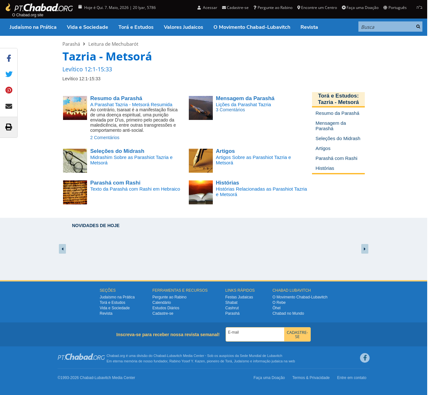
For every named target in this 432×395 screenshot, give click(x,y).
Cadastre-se (235, 7)
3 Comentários (230, 109)
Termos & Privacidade (311, 377)
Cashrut (232, 308)
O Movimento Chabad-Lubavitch (251, 27)
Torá (228, 361)
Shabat (231, 302)
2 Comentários (104, 137)
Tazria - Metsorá (338, 102)
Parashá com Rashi (115, 183)
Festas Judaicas (239, 297)
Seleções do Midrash (117, 151)
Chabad (160, 356)
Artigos (225, 151)
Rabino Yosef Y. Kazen (187, 361)
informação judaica (268, 361)
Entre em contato (351, 377)
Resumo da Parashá (116, 98)
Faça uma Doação (360, 7)
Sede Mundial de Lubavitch (261, 356)
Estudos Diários (165, 308)
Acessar (207, 7)
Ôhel (276, 308)
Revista (309, 27)
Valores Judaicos (183, 27)
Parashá (71, 44)
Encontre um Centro (317, 7)
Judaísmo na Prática (33, 27)
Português (394, 7)
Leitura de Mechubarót (113, 44)
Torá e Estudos (136, 27)
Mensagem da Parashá (245, 98)
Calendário (161, 302)
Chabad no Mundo (288, 313)
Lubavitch (174, 356)
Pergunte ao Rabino (272, 7)
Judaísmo (241, 361)
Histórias (227, 183)
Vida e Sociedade (87, 27)
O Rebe (278, 302)
